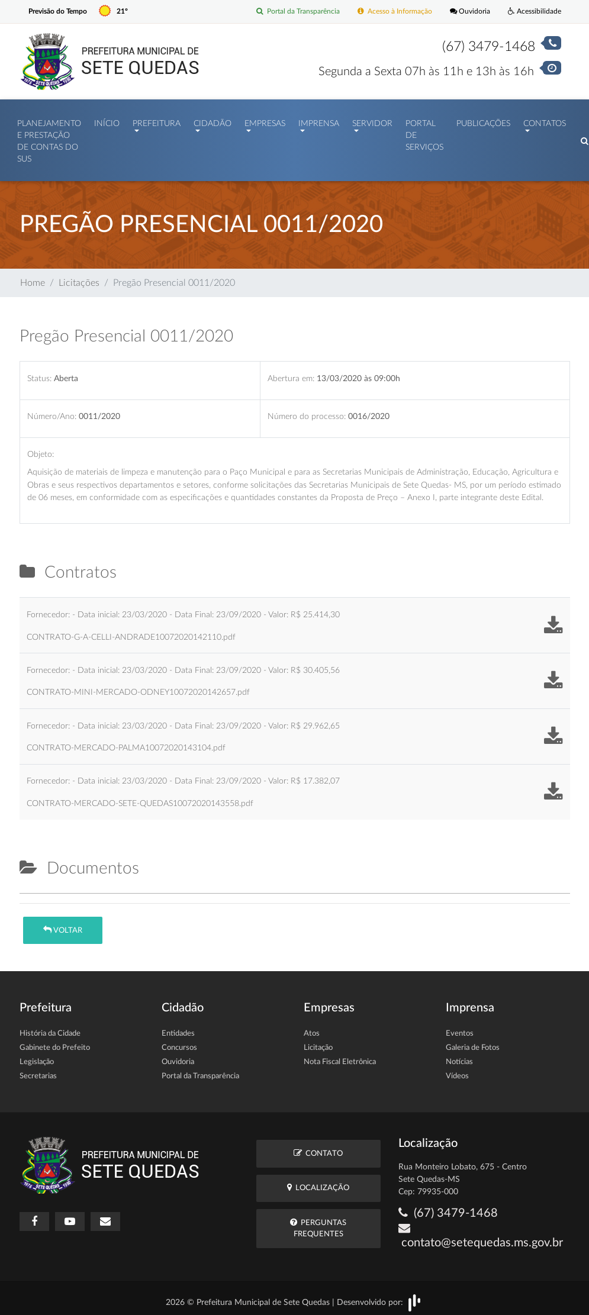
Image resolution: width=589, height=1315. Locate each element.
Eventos (460, 1028)
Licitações (79, 277)
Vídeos (457, 1071)
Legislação (37, 1057)
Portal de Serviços (424, 133)
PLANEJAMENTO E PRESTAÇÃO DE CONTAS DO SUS (49, 139)
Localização (318, 1181)
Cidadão (212, 121)
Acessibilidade (533, 11)
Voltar (62, 924)
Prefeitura (157, 121)
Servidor (372, 121)
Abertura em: (291, 372)
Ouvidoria (466, 11)
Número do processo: (307, 410)
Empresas (264, 121)
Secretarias (38, 1071)
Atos (312, 1028)
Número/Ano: (51, 410)
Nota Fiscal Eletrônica (340, 1057)
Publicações (483, 121)
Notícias (459, 1057)
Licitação (318, 1042)
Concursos (179, 1042)
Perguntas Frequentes (318, 1222)
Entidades (178, 1028)
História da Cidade (50, 1028)
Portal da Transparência (286, 11)
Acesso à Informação (387, 11)
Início (107, 121)
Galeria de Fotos (473, 1042)
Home (32, 277)
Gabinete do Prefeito (55, 1042)
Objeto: (40, 448)
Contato (318, 1147)
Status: (39, 372)
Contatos (544, 121)
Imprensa (318, 121)
